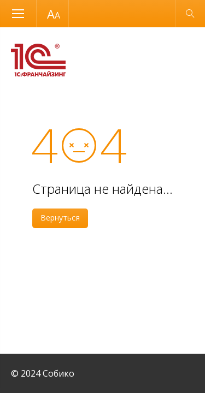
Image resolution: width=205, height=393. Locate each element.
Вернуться (60, 217)
